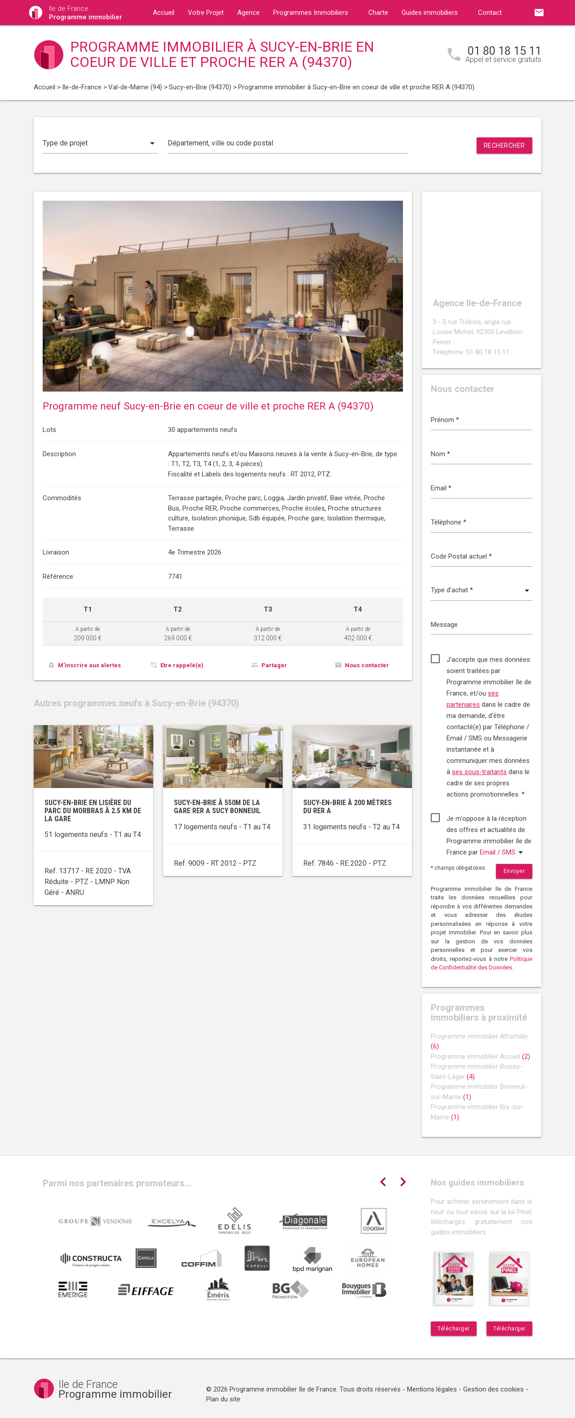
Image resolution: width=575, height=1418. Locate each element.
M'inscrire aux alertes (89, 665)
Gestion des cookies (493, 1389)
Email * (441, 488)
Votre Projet (206, 13)
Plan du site (223, 1399)
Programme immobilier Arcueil (480, 1056)
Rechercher (504, 145)
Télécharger (454, 1329)
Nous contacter (367, 665)
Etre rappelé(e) (181, 665)
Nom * (440, 454)
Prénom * (445, 420)
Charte (378, 13)
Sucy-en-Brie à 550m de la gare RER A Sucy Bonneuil (217, 806)
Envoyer (514, 871)
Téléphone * (448, 522)
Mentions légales (432, 1389)
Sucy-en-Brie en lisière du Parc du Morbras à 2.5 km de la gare (92, 810)
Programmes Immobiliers (310, 13)
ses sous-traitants (479, 772)
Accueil (163, 13)
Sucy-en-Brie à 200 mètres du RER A (347, 806)
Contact (490, 13)
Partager (274, 665)
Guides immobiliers (430, 13)
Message (444, 625)
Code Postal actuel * (461, 556)
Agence (248, 13)
